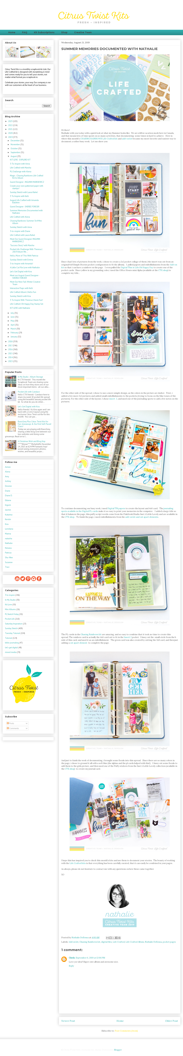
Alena (7, 471)
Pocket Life (10, 619)
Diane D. (9, 495)
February (15, 332)
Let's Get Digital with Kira (21, 271)
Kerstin (8, 519)
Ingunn (8, 505)
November (15, 144)
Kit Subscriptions (44, 32)
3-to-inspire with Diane (20, 231)
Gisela (72, 957)
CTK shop (163, 270)
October (14, 148)
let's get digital (11, 647)
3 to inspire (10, 595)
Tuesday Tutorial (12, 633)
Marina (8, 533)
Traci (7, 567)
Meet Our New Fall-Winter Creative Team (25, 283)
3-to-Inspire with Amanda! (21, 263)
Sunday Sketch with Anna (21, 227)
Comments (13, 728)
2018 (10, 341)
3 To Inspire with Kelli (19, 196)
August (14, 156)
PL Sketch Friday (12, 614)
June (13, 317)
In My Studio (10, 600)
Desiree (8, 486)
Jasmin (8, 510)
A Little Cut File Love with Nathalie (25, 267)
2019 (10, 137)
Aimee (8, 467)
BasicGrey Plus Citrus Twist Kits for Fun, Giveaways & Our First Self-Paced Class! (34, 424)
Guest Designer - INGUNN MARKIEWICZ (27, 182)
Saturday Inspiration (13, 623)
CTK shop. (70, 517)
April (13, 324)
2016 (10, 349)
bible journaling (12, 642)
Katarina (8, 514)
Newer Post (68, 1020)
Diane (7, 491)
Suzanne (9, 562)
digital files (106, 942)
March (13, 328)
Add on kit (74, 942)
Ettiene (8, 500)
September (16, 152)
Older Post (171, 1020)
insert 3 (113, 398)
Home (11, 32)
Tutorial (8, 638)
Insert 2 (127, 637)
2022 (10, 125)
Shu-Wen (9, 557)
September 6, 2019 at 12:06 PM (90, 957)
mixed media (10, 652)
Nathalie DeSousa (153, 942)
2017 (10, 345)
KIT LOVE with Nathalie (20, 308)
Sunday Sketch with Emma (21, 259)
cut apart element (78, 643)
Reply (71, 966)
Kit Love (8, 604)
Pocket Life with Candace (29, 391)
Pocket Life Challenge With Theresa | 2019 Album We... (26, 250)
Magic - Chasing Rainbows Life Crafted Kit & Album (26, 176)
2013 (10, 361)
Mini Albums (10, 609)
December (15, 140)
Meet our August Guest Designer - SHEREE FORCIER (24, 276)
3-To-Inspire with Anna (20, 163)
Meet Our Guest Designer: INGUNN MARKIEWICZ (25, 240)
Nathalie (9, 543)
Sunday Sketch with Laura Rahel (24, 192)
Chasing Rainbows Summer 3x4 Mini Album (26, 222)
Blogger (118, 1050)
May (13, 320)
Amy (7, 476)
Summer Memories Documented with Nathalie (26, 211)
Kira (6, 524)
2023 (10, 121)
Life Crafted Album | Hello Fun (23, 292)
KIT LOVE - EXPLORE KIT (20, 159)
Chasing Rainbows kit (91, 634)
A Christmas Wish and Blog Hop (31, 441)
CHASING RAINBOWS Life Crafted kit (98, 138)
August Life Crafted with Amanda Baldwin (24, 201)
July (12, 313)
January (14, 336)
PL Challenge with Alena (20, 171)
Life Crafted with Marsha (20, 167)
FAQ (24, 32)
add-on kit (127, 138)
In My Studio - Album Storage (30, 377)
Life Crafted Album (135, 942)
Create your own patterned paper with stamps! (26, 187)
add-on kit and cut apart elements (141, 517)
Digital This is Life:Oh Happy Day (137, 267)
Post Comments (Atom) (126, 1031)
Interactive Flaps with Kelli (21, 288)
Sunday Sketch (11, 628)
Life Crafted (119, 942)
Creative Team (83, 32)
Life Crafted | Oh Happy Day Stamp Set (26, 304)
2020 (10, 133)
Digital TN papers (116, 508)
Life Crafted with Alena (20, 217)
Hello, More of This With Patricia (24, 255)
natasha (8, 538)
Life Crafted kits (78, 863)
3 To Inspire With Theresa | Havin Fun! (26, 300)
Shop (64, 32)
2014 (10, 357)
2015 (10, 353)
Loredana (9, 529)
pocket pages (169, 942)
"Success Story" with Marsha (22, 245)
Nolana (8, 548)
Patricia (8, 552)
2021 (10, 129)
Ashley (8, 481)
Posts (10, 723)
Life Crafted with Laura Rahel (22, 235)
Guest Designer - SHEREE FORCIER (24, 206)
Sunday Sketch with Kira (20, 296)
